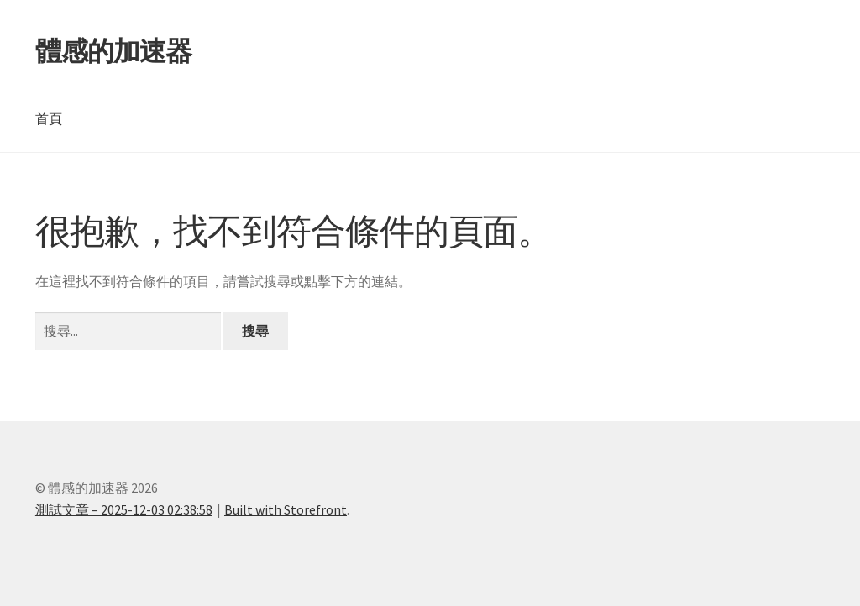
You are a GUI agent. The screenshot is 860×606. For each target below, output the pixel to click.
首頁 (48, 118)
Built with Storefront (285, 509)
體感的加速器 (113, 51)
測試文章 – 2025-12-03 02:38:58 (123, 509)
